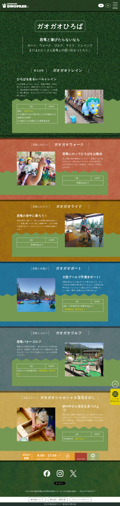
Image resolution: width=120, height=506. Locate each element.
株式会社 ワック (37, 499)
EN (108, 5)
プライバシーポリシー (80, 499)
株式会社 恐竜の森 (58, 499)
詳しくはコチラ (62, 456)
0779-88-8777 (89, 491)
